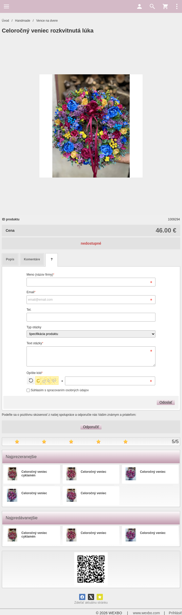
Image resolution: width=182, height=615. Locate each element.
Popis (10, 259)
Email (31, 292)
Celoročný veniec (93, 472)
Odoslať (165, 402)
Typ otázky (34, 327)
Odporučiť (91, 427)
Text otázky (35, 343)
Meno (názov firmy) (40, 274)
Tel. (29, 310)
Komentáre (32, 259)
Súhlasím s (58, 390)
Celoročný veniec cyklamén (34, 473)
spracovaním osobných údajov (68, 390)
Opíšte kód (35, 373)
